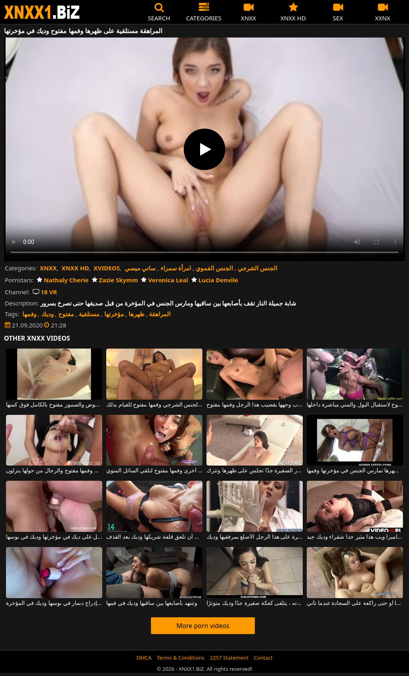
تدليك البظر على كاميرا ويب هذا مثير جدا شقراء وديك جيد (355, 537)
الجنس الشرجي (257, 268)
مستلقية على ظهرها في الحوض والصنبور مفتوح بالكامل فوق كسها (54, 405)
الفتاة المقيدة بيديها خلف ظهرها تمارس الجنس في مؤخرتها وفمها (355, 471)
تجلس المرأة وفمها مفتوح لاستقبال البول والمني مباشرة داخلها (355, 405)
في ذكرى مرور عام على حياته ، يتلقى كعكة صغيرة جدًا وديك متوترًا (254, 603)
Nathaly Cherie (63, 280)
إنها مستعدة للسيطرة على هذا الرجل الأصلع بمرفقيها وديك (254, 537)
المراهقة (160, 314)
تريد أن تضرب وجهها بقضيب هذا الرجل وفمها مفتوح (254, 405)
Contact (263, 657)
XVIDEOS (107, 268)
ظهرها (137, 314)
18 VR (45, 292)
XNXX (48, 268)
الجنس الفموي (214, 268)
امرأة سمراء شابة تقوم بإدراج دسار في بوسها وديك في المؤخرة (54, 603)
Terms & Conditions (180, 657)
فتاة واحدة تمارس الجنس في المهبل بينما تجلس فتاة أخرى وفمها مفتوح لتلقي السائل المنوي (154, 471)
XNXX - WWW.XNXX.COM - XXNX (42, 12)
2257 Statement (229, 657)
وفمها (29, 314)
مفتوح (66, 314)
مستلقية (89, 314)
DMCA (144, 657)
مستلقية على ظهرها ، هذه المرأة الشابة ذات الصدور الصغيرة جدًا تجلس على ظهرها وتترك (254, 471)
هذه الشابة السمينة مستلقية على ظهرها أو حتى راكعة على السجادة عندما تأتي (355, 603)
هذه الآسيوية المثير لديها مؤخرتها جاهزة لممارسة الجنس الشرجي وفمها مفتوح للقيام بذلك (154, 405)
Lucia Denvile (214, 280)
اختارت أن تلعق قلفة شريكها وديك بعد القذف (154, 537)
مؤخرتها (114, 314)
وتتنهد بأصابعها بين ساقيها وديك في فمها (151, 603)
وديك (47, 314)
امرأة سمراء (176, 268)
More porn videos (203, 625)
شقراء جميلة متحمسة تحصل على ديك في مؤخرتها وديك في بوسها (54, 537)
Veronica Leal (164, 280)
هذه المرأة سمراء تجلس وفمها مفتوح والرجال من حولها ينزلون (54, 471)
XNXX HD (75, 268)
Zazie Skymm (115, 280)
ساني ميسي (140, 268)
